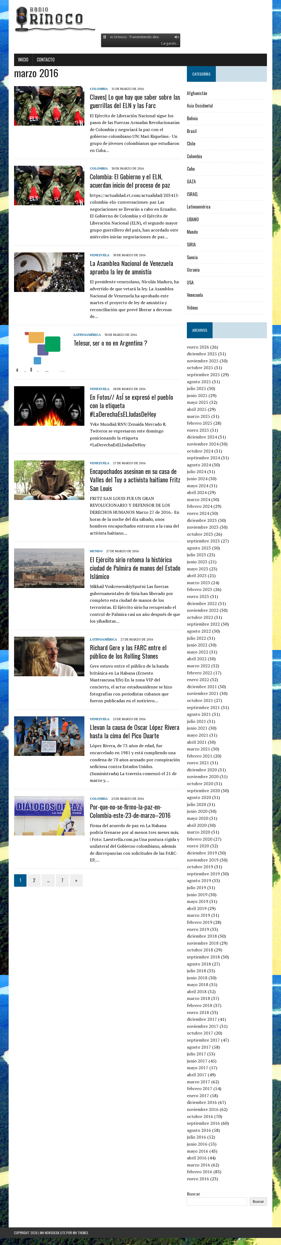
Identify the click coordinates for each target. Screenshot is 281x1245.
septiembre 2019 (203, 874)
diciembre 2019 (202, 853)
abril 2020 (197, 825)
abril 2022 (197, 659)
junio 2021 (197, 728)
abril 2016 (197, 1158)
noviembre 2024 (203, 444)
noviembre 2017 (203, 1026)
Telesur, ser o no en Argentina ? (110, 342)
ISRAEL (192, 194)
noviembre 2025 (203, 361)
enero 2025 (198, 430)
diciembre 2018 (202, 936)
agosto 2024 (199, 465)
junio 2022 (197, 645)
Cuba (191, 168)
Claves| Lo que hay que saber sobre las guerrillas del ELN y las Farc (135, 101)
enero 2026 (198, 347)
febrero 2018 (199, 1005)
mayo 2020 (197, 818)
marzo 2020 (198, 832)
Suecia (192, 257)
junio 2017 (197, 1061)
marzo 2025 (198, 416)
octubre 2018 (200, 950)
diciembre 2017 (202, 1019)
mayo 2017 (197, 1068)
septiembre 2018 (203, 957)
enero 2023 (198, 596)
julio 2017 (196, 1054)
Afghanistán (197, 93)
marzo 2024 (198, 499)
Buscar (193, 1194)
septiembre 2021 (203, 707)
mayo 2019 (197, 901)
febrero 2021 (199, 756)
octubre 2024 (200, 451)
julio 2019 (196, 887)
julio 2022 (196, 638)
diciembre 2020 (202, 770)
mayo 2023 (197, 569)
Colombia (99, 89)
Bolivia (192, 118)
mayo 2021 (197, 735)
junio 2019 (197, 895)
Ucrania (193, 269)
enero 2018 (198, 1012)
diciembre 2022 (202, 603)
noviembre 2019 (203, 860)
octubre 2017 (200, 1033)
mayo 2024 (197, 486)
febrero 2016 (199, 1172)
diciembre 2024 (202, 437)
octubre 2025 (200, 367)
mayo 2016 (197, 1151)
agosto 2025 (199, 382)
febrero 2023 (199, 589)
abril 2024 (197, 492)
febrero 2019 (199, 922)
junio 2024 (197, 479)
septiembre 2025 (203, 375)
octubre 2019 (200, 867)
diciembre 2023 (202, 520)
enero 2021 (198, 763)
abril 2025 (197, 409)
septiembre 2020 (203, 791)
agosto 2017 (199, 1047)
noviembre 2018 (203, 943)
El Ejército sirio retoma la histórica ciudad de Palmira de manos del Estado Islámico (135, 567)
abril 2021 (197, 742)
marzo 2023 (198, 583)
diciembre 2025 (202, 354)
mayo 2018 (197, 984)
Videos (192, 307)
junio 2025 (197, 395)
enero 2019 (198, 929)
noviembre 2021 (203, 693)
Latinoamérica (87, 335)
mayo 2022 (197, 652)
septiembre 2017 (203, 1040)
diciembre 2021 (202, 687)
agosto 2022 (199, 631)
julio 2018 (196, 971)
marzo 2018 (198, 998)
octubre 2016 (200, 1116)
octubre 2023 (200, 534)
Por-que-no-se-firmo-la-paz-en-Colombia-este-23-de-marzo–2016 (130, 811)
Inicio (23, 59)
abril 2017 (197, 1075)
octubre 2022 (200, 617)
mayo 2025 (197, 402)
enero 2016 (198, 1179)
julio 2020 (196, 804)
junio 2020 (197, 811)
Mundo (96, 551)
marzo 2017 (198, 1082)
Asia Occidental (200, 105)
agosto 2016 (199, 1130)
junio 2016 (197, 1144)
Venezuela (100, 255)
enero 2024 (198, 513)
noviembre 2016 (203, 1109)
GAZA (191, 181)
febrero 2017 (199, 1088)
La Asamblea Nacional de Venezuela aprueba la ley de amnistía (131, 267)
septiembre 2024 (203, 458)
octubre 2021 (200, 700)
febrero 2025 (199, 423)
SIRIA (191, 244)
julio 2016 (196, 1137)
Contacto (46, 59)
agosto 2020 (199, 797)
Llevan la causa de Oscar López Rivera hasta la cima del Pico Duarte (134, 731)
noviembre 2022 (203, 610)
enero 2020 (198, 846)
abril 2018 (197, 991)
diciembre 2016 (202, 1102)
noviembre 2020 (203, 776)
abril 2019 (197, 908)
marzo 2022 (198, 666)
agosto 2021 (199, 714)
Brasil (192, 131)
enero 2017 (198, 1095)
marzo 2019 (198, 915)
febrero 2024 (199, 506)
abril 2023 (197, 575)
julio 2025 (196, 388)
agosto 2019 (199, 880)
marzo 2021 (198, 749)
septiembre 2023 (203, 541)
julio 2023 (196, 555)
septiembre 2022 (203, 624)
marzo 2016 (198, 1165)
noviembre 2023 (203, 527)
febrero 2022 (199, 673)
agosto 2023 (199, 548)
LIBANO (193, 219)
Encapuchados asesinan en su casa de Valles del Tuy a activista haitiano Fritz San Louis (135, 479)
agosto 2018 (199, 964)
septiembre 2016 (203, 1123)
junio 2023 (197, 562)
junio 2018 (197, 978)
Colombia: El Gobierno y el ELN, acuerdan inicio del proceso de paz (130, 180)
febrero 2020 (199, 839)
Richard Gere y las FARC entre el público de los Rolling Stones (128, 651)
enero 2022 (198, 679)
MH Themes (80, 1232)
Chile (191, 143)
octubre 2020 (200, 783)
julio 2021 (196, 721)
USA (190, 282)
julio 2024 (196, 471)
